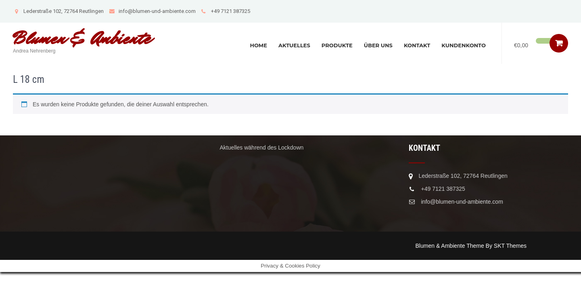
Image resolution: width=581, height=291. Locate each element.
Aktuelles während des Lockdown (262, 147)
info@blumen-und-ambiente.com (152, 11)
